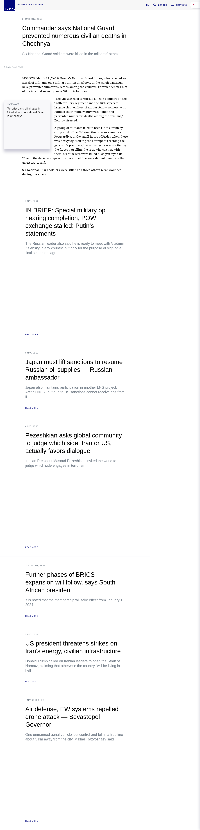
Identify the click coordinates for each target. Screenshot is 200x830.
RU (147, 5)
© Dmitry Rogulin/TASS (13, 67)
